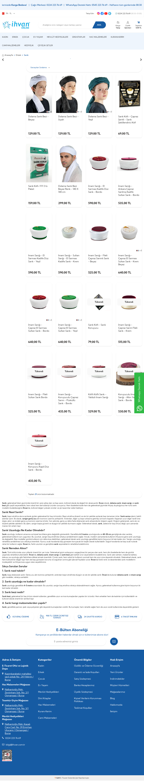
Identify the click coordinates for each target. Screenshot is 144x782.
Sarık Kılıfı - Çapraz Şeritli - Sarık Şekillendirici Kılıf (128, 119)
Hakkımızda (116, 706)
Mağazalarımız (117, 693)
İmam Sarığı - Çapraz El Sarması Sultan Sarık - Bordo (38, 328)
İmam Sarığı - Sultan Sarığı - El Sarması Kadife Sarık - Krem (68, 258)
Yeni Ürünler (116, 673)
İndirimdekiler (117, 680)
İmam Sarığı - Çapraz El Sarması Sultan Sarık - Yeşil (67, 328)
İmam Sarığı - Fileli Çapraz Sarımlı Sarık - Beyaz (98, 258)
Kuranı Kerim (117, 37)
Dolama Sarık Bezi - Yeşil (98, 118)
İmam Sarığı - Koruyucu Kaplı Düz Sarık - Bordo (38, 467)
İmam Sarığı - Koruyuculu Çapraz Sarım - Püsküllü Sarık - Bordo (68, 400)
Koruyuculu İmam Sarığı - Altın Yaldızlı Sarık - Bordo (128, 398)
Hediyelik (29, 45)
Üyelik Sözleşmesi (83, 693)
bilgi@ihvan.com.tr (15, 745)
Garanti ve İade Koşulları (86, 673)
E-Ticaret (64, 779)
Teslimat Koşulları (83, 709)
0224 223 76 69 (128, 13)
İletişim (113, 712)
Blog (112, 699)
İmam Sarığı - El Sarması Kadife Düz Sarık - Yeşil (38, 258)
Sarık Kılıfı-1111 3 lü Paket (38, 187)
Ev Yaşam (38, 37)
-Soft (57, 779)
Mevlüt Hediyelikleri (57, 37)
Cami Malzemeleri (11, 45)
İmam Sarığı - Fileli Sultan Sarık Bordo (38, 396)
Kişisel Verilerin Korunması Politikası (87, 701)
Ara (99, 25)
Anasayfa (7, 55)
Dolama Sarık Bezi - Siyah (68, 118)
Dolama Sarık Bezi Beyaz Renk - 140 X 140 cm (68, 189)
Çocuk (25, 37)
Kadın (5, 37)
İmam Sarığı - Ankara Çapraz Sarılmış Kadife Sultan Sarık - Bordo (128, 191)
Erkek (15, 37)
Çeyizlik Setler (45, 45)
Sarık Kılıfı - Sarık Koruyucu (97, 327)
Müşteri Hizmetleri (119, 686)
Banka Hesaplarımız (84, 686)
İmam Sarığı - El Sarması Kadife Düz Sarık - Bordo (98, 189)
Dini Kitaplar (78, 37)
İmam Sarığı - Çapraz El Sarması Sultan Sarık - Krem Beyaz (128, 260)
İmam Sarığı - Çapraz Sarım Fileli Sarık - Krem (128, 328)
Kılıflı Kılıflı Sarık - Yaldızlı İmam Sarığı (98, 396)
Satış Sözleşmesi (82, 680)
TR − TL (8, 13)
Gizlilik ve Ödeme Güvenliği (88, 667)
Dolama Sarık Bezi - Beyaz (38, 118)
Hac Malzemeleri (98, 37)
